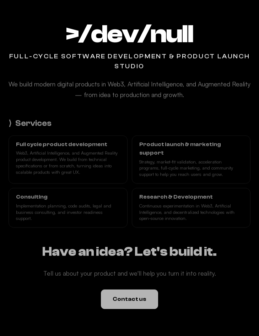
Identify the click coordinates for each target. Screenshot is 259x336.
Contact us (129, 299)
